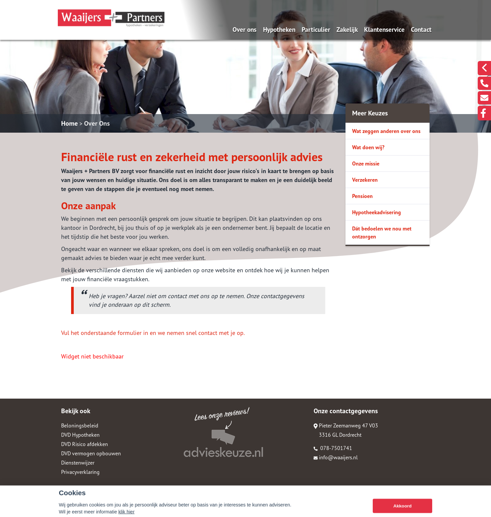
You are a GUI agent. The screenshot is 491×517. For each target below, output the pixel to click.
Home (69, 123)
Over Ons (97, 123)
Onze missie (365, 163)
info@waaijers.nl (336, 457)
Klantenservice (384, 29)
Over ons (244, 29)
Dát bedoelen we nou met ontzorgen (382, 232)
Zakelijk (347, 29)
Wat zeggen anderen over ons (386, 131)
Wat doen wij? (368, 147)
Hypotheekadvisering (376, 212)
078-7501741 (333, 448)
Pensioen (362, 196)
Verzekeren (365, 179)
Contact (421, 29)
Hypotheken (279, 29)
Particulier (316, 29)
